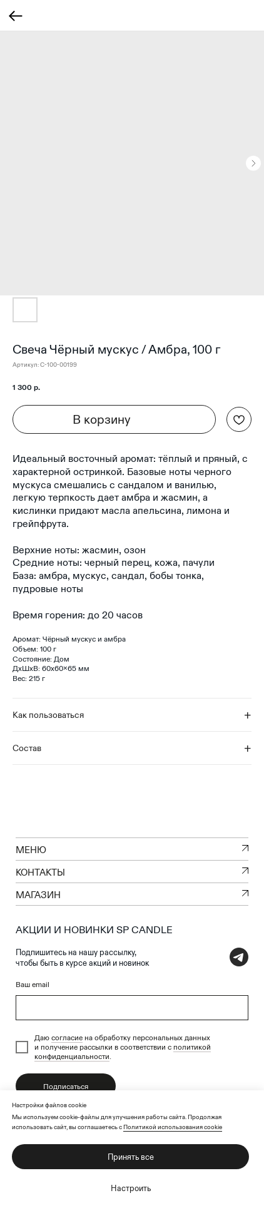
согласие (67, 1037)
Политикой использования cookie (172, 1127)
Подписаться (65, 1086)
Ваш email (32, 984)
